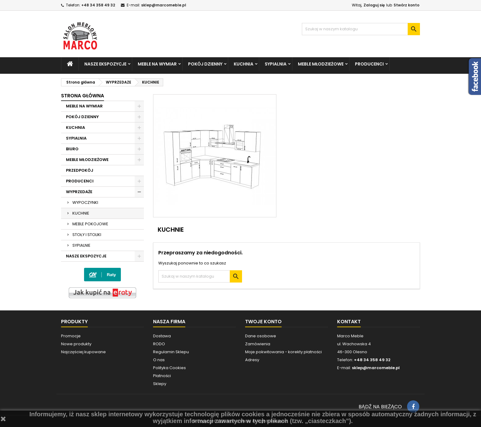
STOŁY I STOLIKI (86, 235)
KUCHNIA (243, 64)
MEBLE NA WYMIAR (157, 64)
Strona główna (82, 95)
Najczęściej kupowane (83, 352)
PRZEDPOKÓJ (79, 170)
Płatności (162, 376)
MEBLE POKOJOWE (90, 224)
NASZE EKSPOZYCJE (105, 64)
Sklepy (159, 384)
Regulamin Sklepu (171, 352)
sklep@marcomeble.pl (163, 5)
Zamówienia (257, 344)
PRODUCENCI (369, 64)
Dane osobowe (260, 336)
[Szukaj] (361, 29)
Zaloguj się (374, 5)
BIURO (72, 149)
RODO (159, 344)
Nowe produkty (76, 344)
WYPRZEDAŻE (79, 192)
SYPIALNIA (276, 64)
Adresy (252, 360)
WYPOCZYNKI (85, 202)
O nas (159, 360)
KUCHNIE (80, 213)
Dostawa (162, 336)
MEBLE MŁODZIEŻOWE (321, 64)
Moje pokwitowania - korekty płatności (283, 352)
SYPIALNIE (81, 245)
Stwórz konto (406, 5)
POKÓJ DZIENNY (205, 64)
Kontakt (349, 321)
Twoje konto (263, 321)
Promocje (71, 336)
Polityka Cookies (169, 368)
